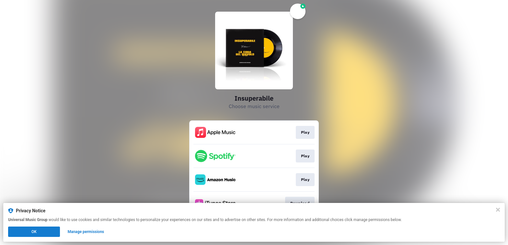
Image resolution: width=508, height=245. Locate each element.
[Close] (498, 210)
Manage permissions (86, 231)
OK (34, 231)
